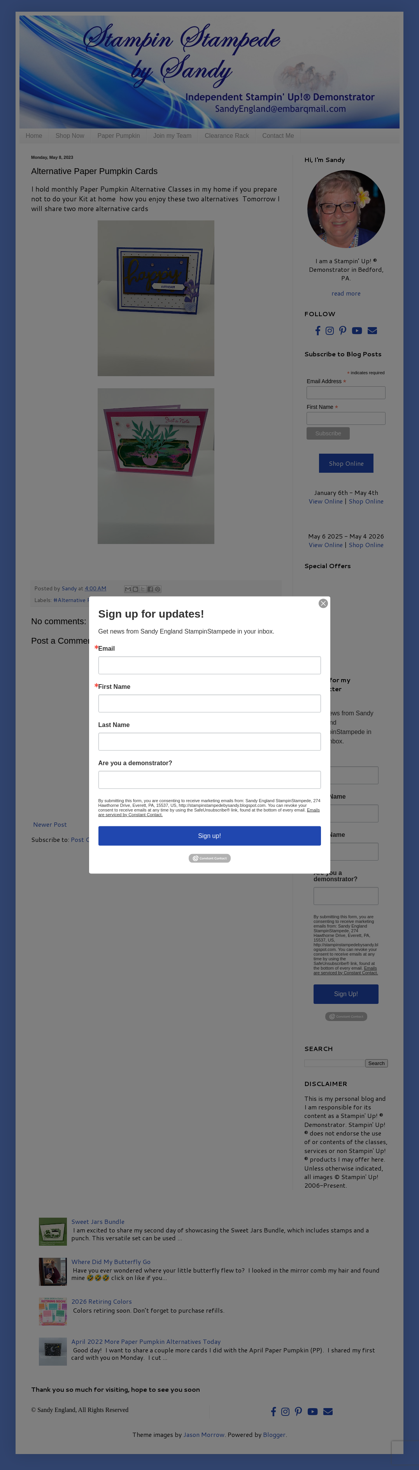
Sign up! (209, 835)
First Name (114, 686)
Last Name (114, 725)
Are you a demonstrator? (135, 763)
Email (106, 648)
